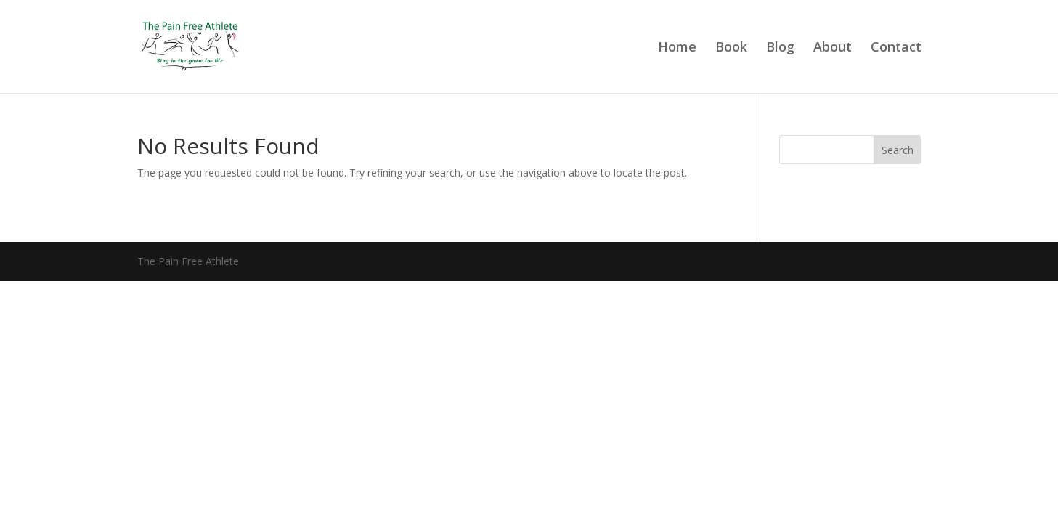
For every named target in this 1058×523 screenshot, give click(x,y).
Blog (780, 48)
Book (731, 48)
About (832, 48)
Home (677, 48)
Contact (896, 48)
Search (897, 150)
